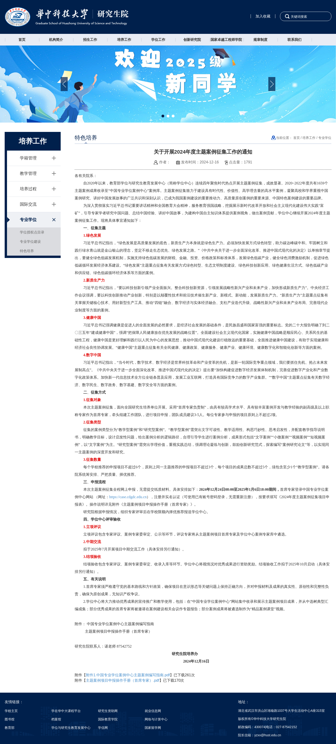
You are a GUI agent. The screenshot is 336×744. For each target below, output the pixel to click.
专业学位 (28, 219)
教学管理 (28, 173)
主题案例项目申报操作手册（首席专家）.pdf (122, 680)
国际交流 (28, 204)
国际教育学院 (108, 719)
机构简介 (56, 40)
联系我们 (294, 40)
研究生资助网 (108, 711)
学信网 (103, 728)
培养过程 (28, 189)
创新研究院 (192, 40)
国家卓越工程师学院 (226, 40)
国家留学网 (153, 728)
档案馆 (56, 719)
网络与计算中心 (156, 719)
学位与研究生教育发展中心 (71, 728)
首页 (21, 40)
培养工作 (124, 40)
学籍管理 (28, 158)
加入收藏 (263, 16)
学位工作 (158, 40)
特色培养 (27, 251)
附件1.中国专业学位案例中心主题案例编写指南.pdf (128, 675)
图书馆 (9, 719)
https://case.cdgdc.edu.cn (128, 497)
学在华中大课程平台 (66, 711)
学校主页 (11, 711)
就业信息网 (153, 711)
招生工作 (90, 40)
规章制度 (260, 40)
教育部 (9, 728)
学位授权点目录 (32, 232)
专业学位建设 (30, 241)
